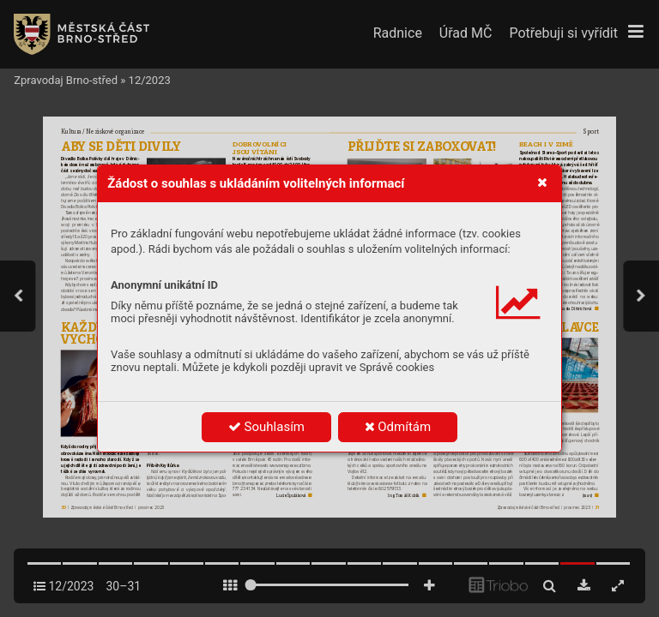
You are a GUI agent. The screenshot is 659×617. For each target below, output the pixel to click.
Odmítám (398, 426)
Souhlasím (266, 426)
